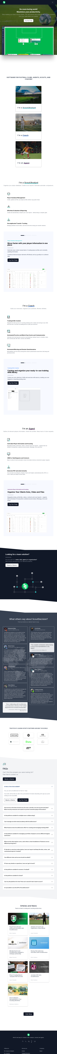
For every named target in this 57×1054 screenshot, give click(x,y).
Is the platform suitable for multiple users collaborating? (19, 815)
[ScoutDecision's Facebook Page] (34, 1041)
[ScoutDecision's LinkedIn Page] (28, 1041)
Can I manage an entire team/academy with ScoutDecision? (20, 821)
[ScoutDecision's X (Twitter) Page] (22, 1041)
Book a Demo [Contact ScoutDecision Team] (12, 565)
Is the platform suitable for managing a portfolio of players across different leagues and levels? (27, 834)
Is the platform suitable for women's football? (16, 869)
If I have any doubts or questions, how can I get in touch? (19, 863)
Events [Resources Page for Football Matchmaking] (23, 1051)
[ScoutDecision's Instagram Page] (25, 1041)
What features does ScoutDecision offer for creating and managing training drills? (26, 827)
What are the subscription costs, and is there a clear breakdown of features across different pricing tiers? (26, 842)
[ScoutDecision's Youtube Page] (31, 1041)
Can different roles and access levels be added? (17, 857)
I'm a (26, 108)
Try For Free (28, 20)
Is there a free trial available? (12, 786)
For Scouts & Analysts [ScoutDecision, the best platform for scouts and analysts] (9, 1051)
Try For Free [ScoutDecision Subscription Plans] (13, 260)
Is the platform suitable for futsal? (13, 875)
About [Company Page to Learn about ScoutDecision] (41, 1051)
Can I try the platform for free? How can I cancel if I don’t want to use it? (23, 881)
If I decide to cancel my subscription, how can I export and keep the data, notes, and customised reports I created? (27, 850)
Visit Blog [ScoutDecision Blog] (28, 1014)
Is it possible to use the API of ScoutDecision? (16, 887)
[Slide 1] (28, 196)
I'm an (23, 163)
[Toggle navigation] (52, 2)
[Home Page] (4, 2)
